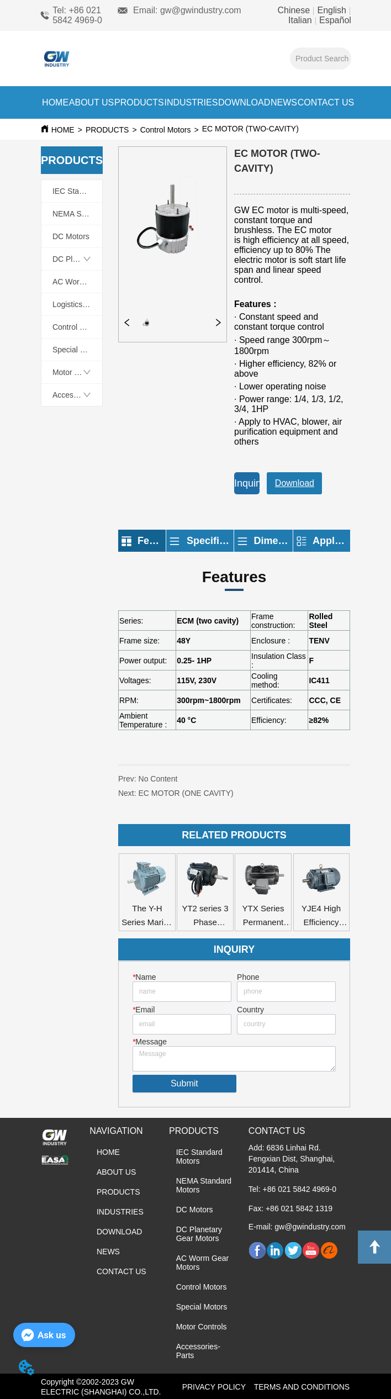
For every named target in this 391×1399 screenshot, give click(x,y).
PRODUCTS (139, 102)
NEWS (284, 102)
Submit (184, 1083)
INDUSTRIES (191, 102)
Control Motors (165, 129)
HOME (55, 102)
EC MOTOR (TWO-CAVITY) (294, 128)
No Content (158, 778)
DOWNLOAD (244, 102)
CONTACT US (326, 102)
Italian (301, 20)
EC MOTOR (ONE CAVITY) (204, 797)
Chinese (294, 10)
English (331, 10)
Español (334, 20)
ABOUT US (91, 102)
